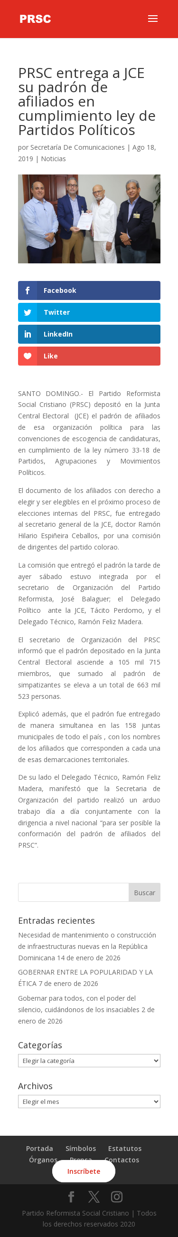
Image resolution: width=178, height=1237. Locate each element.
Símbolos (81, 1148)
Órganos (43, 1159)
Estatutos (124, 1148)
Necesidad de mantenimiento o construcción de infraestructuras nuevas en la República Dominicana (87, 946)
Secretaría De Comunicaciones (77, 147)
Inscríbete (83, 1171)
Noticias (53, 158)
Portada (39, 1148)
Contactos (121, 1159)
